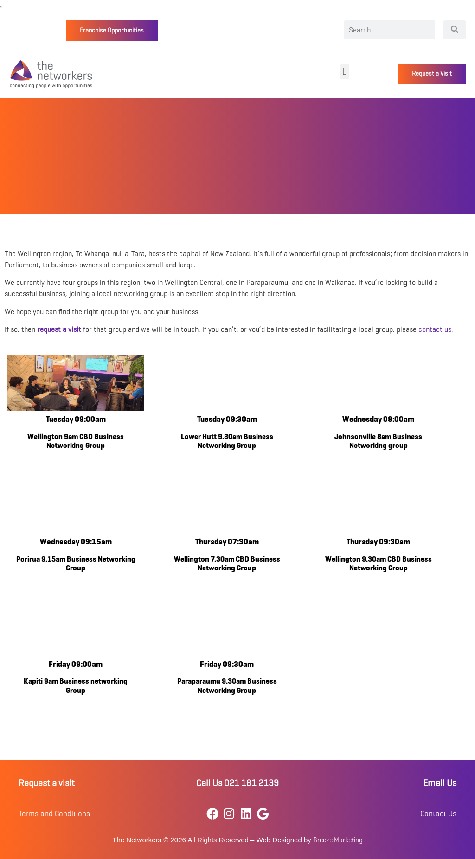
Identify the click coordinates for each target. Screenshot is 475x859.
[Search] (454, 29)
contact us (434, 329)
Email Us (439, 783)
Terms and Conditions (54, 814)
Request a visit (47, 783)
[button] (344, 71)
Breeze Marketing (338, 840)
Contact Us (438, 814)
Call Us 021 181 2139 (237, 783)
